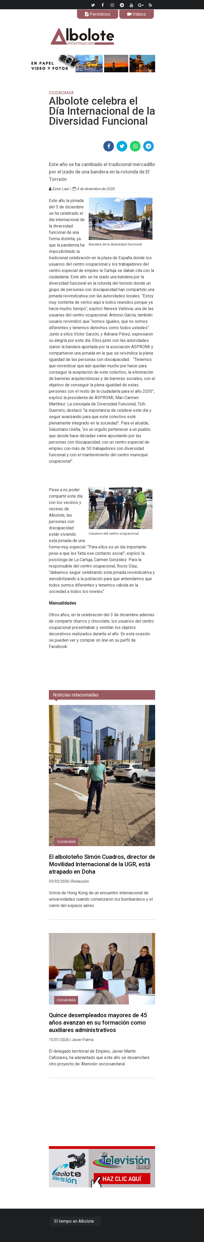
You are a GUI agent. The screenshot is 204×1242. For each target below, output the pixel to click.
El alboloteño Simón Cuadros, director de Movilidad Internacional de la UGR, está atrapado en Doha (102, 864)
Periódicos (97, 14)
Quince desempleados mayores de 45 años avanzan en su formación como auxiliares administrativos (98, 1022)
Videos (136, 14)
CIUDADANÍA (66, 842)
